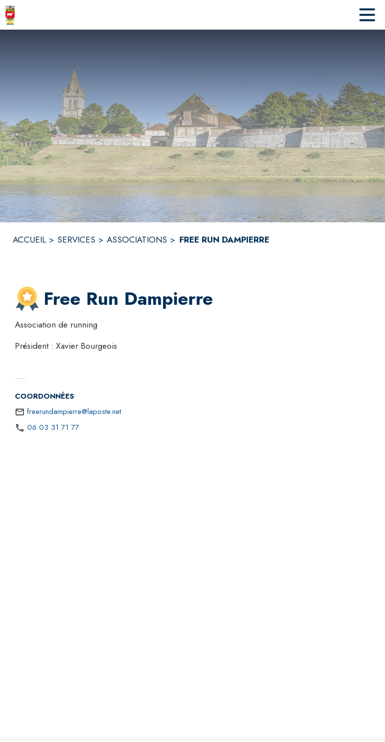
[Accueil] (10, 15)
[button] (27, 299)
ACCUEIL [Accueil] (29, 240)
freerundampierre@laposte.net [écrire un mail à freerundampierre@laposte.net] (74, 411)
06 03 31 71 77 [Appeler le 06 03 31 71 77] (53, 427)
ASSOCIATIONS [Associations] (137, 240)
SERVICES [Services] (76, 240)
